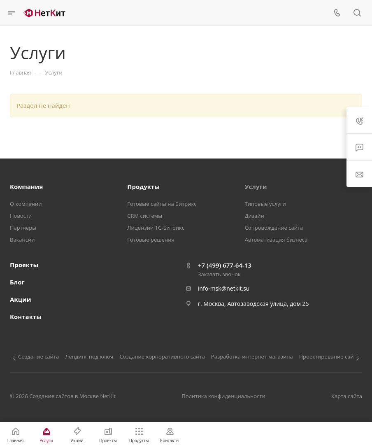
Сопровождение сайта (274, 227)
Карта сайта (346, 396)
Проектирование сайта (329, 356)
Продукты (143, 186)
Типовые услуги (265, 203)
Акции (20, 299)
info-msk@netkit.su (223, 288)
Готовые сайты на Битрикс (161, 203)
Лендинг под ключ (89, 356)
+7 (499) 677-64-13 (224, 265)
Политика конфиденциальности (223, 396)
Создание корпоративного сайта (162, 356)
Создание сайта (38, 356)
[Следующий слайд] (358, 357)
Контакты (26, 316)
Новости (21, 215)
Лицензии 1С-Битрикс (155, 227)
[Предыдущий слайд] (14, 357)
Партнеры (23, 227)
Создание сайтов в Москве (64, 396)
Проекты (24, 265)
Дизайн (254, 215)
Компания (26, 186)
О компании (26, 203)
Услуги (256, 186)
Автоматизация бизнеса (276, 239)
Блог (17, 282)
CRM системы (144, 215)
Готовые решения (150, 239)
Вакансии (22, 239)
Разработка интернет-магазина (252, 356)
